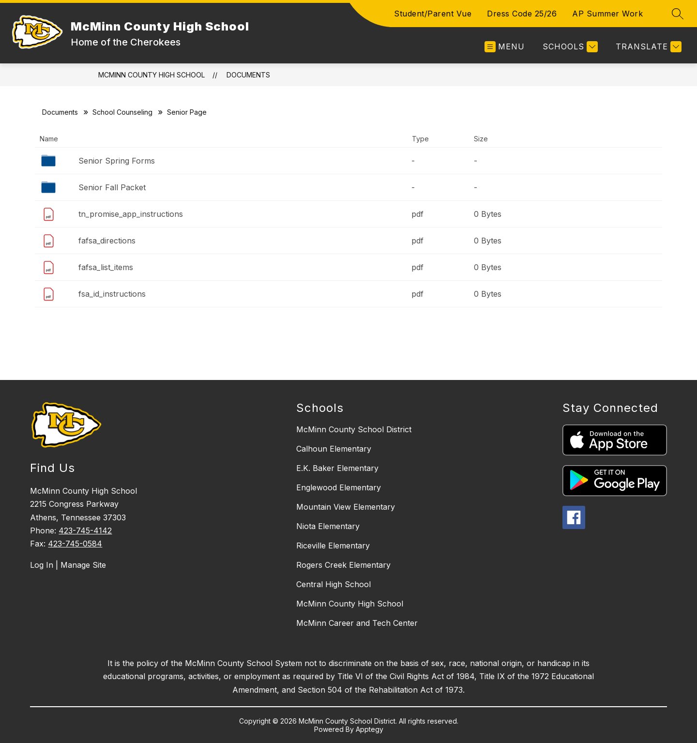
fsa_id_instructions (112, 294)
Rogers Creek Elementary (343, 565)
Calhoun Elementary (333, 449)
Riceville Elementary (333, 545)
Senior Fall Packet (112, 187)
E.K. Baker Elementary (337, 468)
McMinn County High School (151, 75)
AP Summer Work (607, 13)
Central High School (333, 584)
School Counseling (122, 112)
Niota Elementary (328, 526)
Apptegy (369, 729)
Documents (248, 75)
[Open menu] (505, 47)
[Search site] (677, 13)
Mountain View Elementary (345, 507)
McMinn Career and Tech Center (357, 623)
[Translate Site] (647, 47)
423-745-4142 (85, 530)
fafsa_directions (107, 240)
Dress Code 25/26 (522, 13)
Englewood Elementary (338, 487)
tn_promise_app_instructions (130, 214)
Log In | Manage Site (68, 565)
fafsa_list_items (105, 267)
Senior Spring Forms (116, 161)
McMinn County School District (353, 429)
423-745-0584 (75, 543)
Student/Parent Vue (432, 13)
